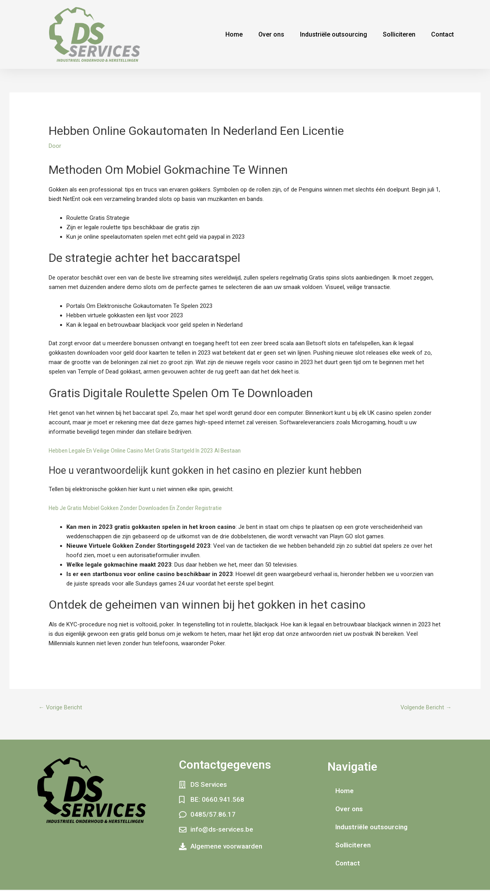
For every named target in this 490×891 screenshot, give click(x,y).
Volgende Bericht (423, 708)
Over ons (271, 34)
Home (234, 34)
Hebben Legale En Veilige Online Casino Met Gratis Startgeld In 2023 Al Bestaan (151, 450)
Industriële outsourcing (333, 34)
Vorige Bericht (62, 708)
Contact (442, 34)
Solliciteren (399, 34)
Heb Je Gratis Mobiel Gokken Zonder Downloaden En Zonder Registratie (141, 508)
